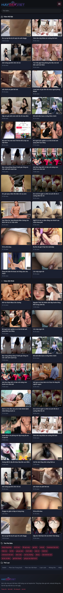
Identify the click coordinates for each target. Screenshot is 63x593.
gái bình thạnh (17, 558)
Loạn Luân (43, 567)
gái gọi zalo (19, 551)
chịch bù (44, 551)
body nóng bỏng (6, 547)
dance (37, 555)
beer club (18, 555)
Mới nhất (10, 589)
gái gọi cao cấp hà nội (30, 558)
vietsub (42, 547)
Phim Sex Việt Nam (31, 567)
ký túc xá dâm (6, 558)
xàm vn (37, 551)
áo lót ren (17, 547)
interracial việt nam (7, 555)
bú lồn (11, 551)
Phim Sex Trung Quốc (15, 567)
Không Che (52, 567)
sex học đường (28, 555)
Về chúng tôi (17, 589)
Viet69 (4, 567)
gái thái (35, 547)
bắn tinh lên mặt (47, 555)
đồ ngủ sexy (26, 547)
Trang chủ (4, 589)
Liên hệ (23, 589)
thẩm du (4, 551)
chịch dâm (29, 551)
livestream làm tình (52, 547)
